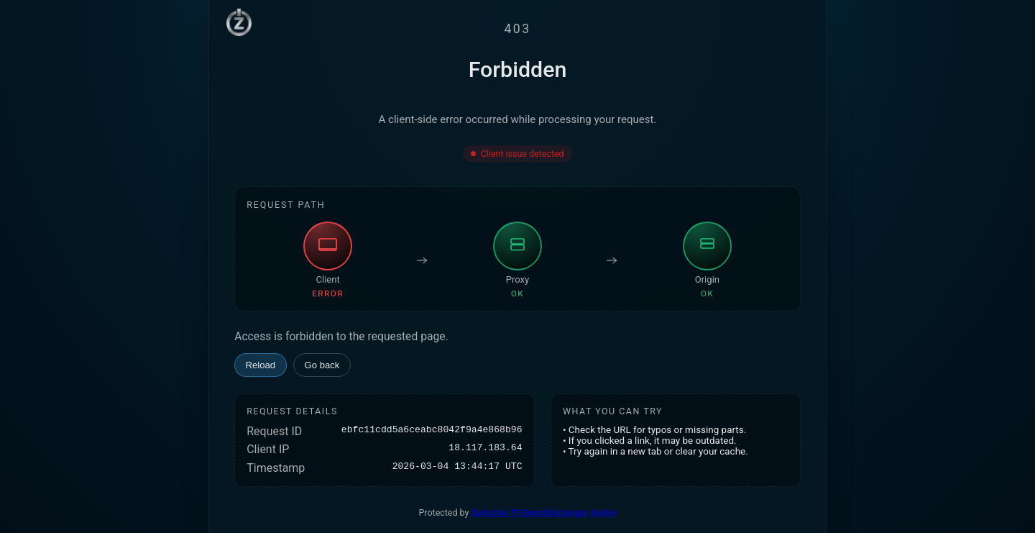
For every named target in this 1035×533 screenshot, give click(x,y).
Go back (322, 365)
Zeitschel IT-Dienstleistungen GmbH (544, 512)
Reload (261, 365)
